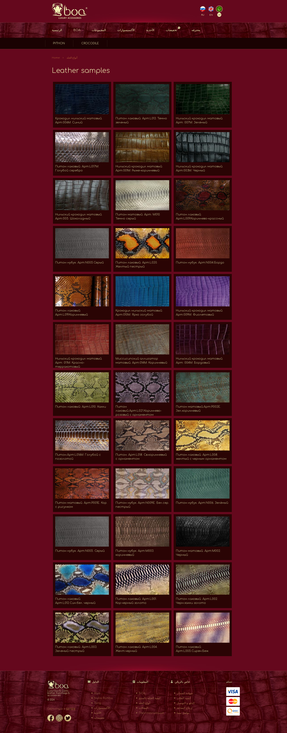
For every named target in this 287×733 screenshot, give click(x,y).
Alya (97, 693)
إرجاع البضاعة (184, 708)
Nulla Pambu (103, 698)
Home (56, 57)
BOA (77, 30)
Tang (97, 703)
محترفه (196, 30)
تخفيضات (173, 29)
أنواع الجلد (72, 57)
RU (202, 15)
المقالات (143, 708)
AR (219, 15)
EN (211, 15)
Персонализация (151, 712)
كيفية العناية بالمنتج (150, 698)
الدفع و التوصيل (185, 703)
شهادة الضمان (185, 693)
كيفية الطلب (184, 698)
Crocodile (90, 43)
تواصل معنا (183, 712)
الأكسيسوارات (126, 30)
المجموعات (99, 30)
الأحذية (150, 30)
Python (59, 43)
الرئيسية (57, 30)
